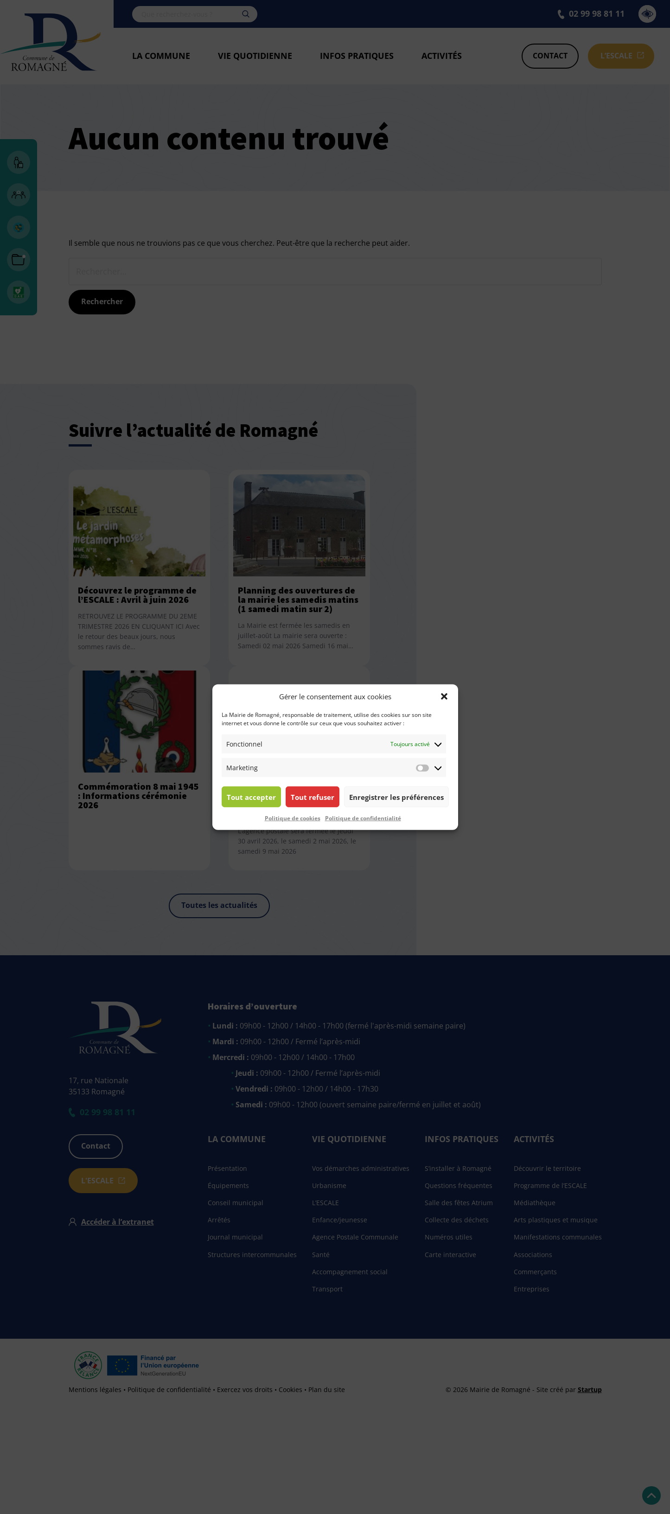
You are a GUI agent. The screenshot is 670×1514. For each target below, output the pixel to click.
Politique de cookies (292, 818)
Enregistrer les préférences (396, 796)
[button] (444, 696)
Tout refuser (312, 796)
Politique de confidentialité (363, 818)
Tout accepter (251, 796)
